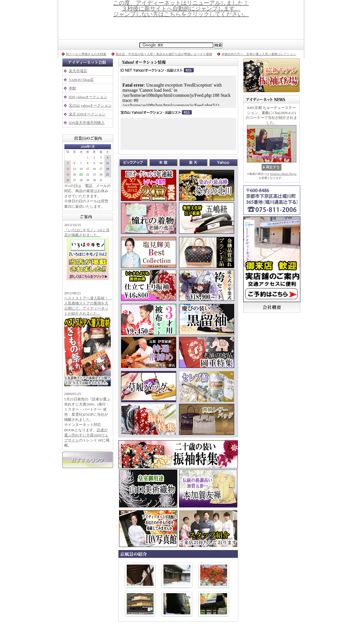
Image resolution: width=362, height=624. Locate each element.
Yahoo (223, 162)
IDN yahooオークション (88, 97)
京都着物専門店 (181, 28)
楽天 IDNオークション (87, 114)
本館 (72, 88)
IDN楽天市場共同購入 (87, 123)
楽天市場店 (78, 71)
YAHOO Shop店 (81, 80)
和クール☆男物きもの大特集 (86, 54)
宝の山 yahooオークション (90, 105)
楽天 (194, 162)
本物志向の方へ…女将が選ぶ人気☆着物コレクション (258, 54)
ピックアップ (134, 162)
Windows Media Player (283, 173)
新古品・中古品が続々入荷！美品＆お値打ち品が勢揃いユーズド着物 (164, 54)
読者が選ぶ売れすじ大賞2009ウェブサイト (86, 435)
